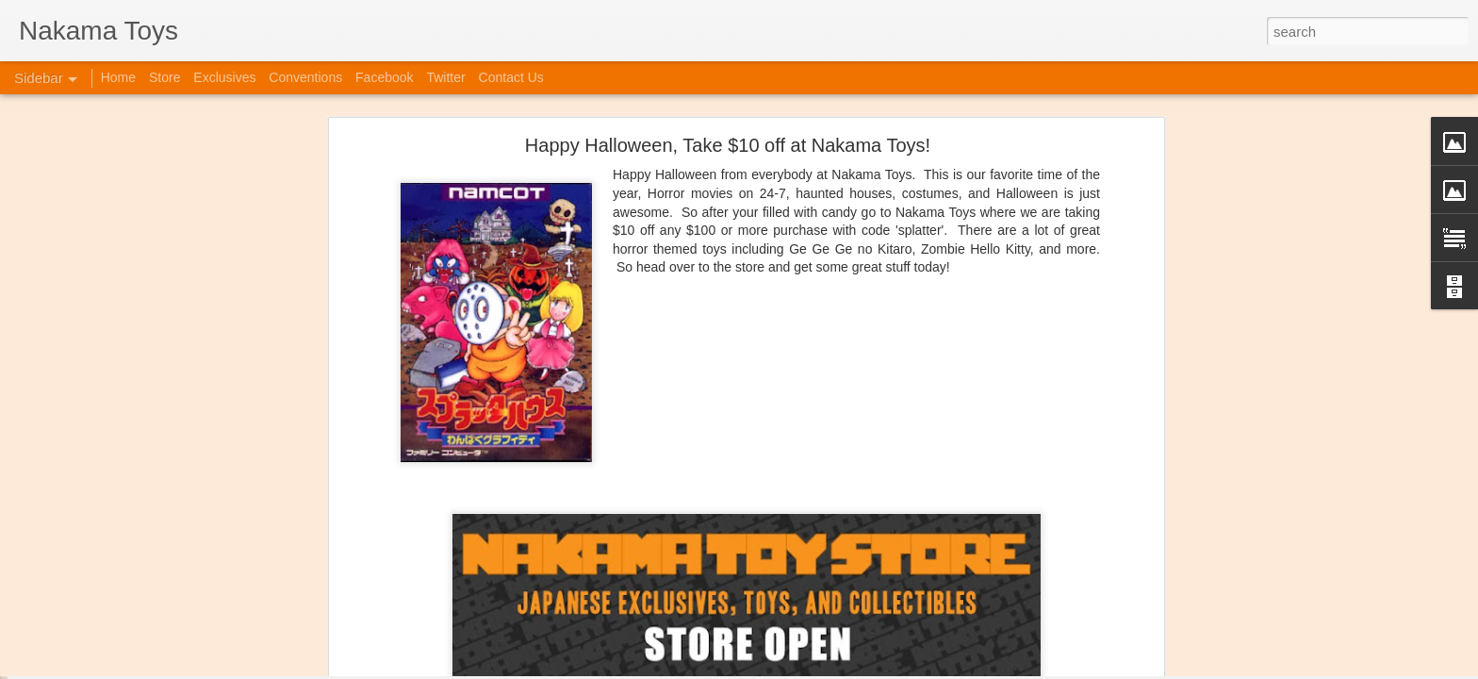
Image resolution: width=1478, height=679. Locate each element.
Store (164, 77)
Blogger (853, 668)
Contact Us (511, 77)
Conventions (305, 77)
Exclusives (224, 77)
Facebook (384, 77)
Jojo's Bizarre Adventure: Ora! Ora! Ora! (146, 624)
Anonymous (833, 581)
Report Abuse (908, 668)
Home (118, 77)
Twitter (445, 77)
